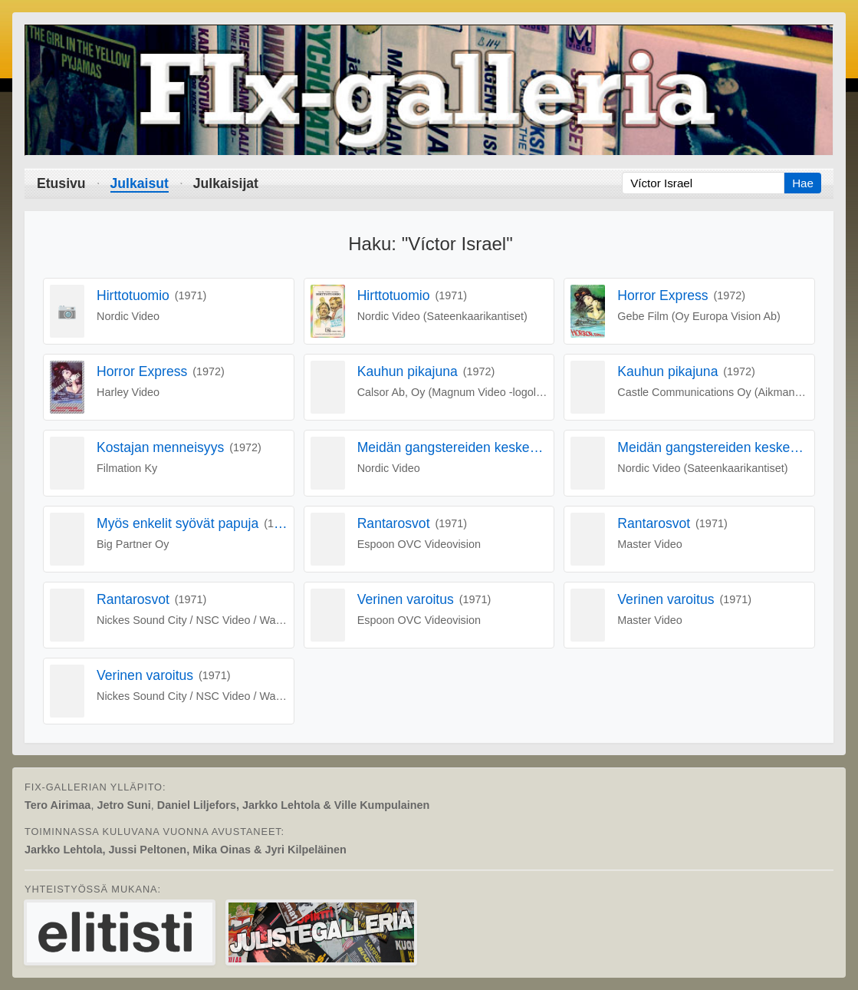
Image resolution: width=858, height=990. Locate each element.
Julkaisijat (225, 183)
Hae (803, 183)
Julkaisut (139, 183)
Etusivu (61, 183)
